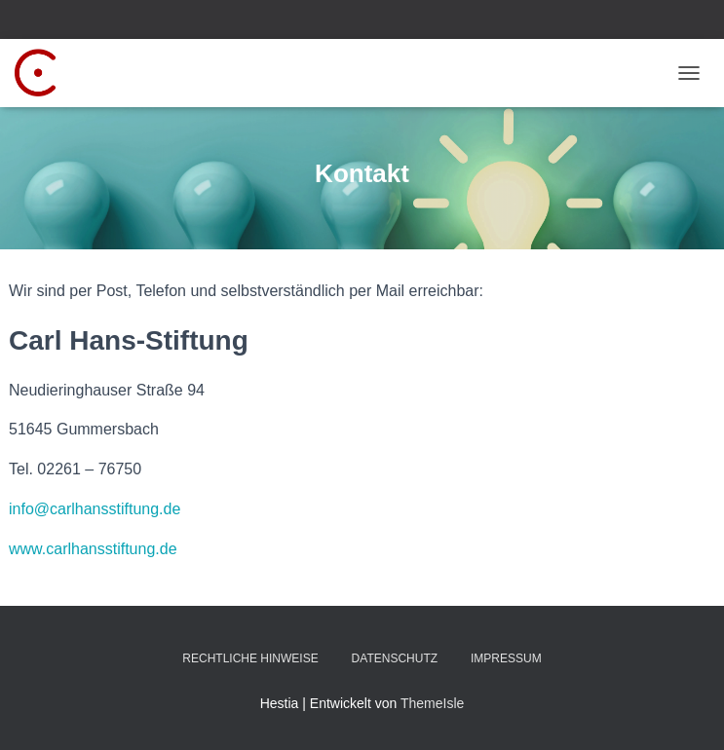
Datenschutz (395, 658)
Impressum (506, 658)
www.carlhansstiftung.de (93, 549)
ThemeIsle (432, 703)
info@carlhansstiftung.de (94, 509)
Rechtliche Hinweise (250, 658)
